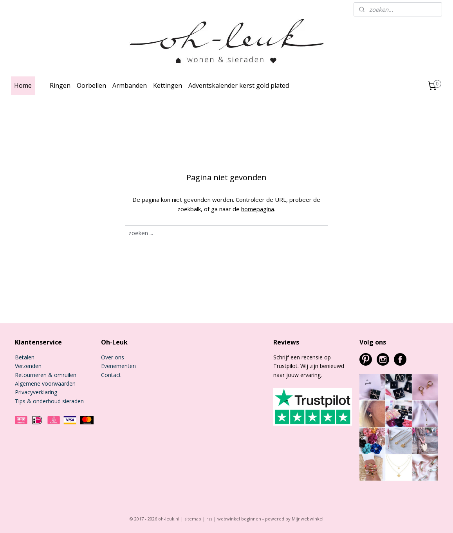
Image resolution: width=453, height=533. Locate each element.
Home (23, 85)
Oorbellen (91, 85)
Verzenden (28, 366)
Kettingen (167, 85)
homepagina (258, 209)
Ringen (60, 85)
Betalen (24, 357)
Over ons (112, 357)
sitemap (192, 519)
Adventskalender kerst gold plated (238, 85)
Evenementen (118, 366)
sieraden (72, 401)
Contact (111, 375)
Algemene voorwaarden (45, 383)
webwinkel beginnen (239, 519)
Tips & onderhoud (38, 401)
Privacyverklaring (36, 392)
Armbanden (129, 85)
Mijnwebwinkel (307, 519)
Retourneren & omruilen (45, 375)
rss (209, 519)
